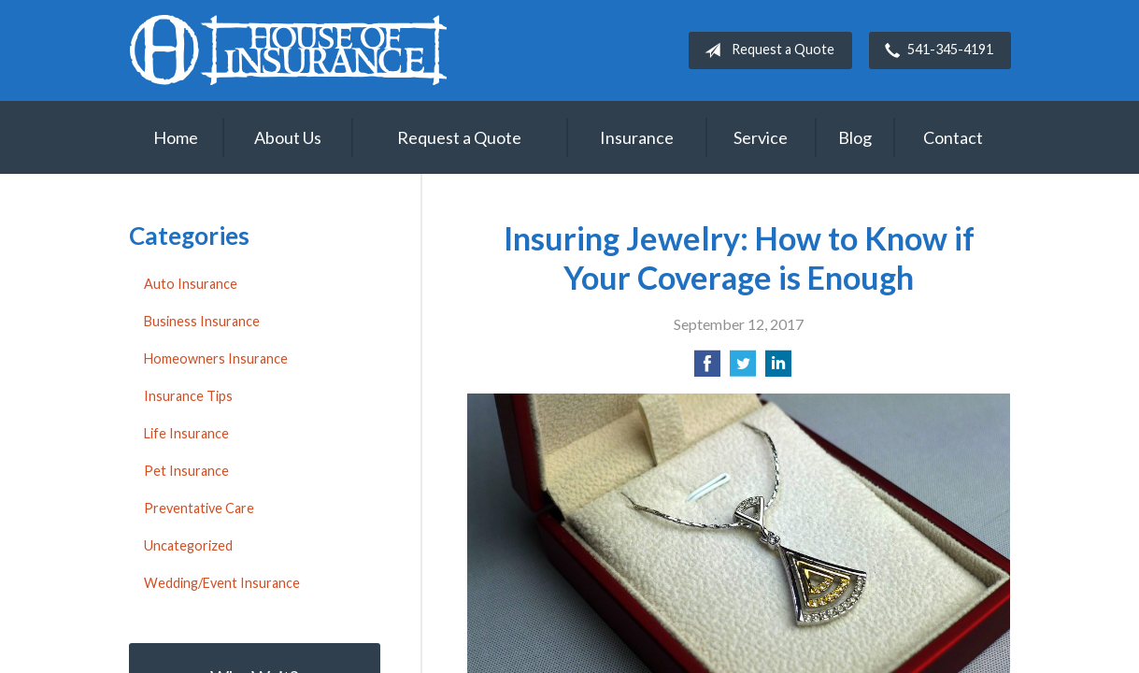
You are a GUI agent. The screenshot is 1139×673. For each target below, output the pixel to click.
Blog (855, 137)
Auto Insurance (190, 284)
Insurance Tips (188, 396)
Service (760, 137)
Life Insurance (186, 433)
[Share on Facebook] (707, 369)
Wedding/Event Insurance (222, 583)
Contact (953, 137)
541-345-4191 (935, 50)
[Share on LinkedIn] (778, 369)
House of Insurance (288, 50)
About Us (287, 137)
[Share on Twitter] (743, 369)
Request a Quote (765, 50)
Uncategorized (188, 545)
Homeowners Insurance (216, 358)
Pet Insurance (186, 471)
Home (175, 137)
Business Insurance (202, 321)
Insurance (637, 137)
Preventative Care (199, 508)
